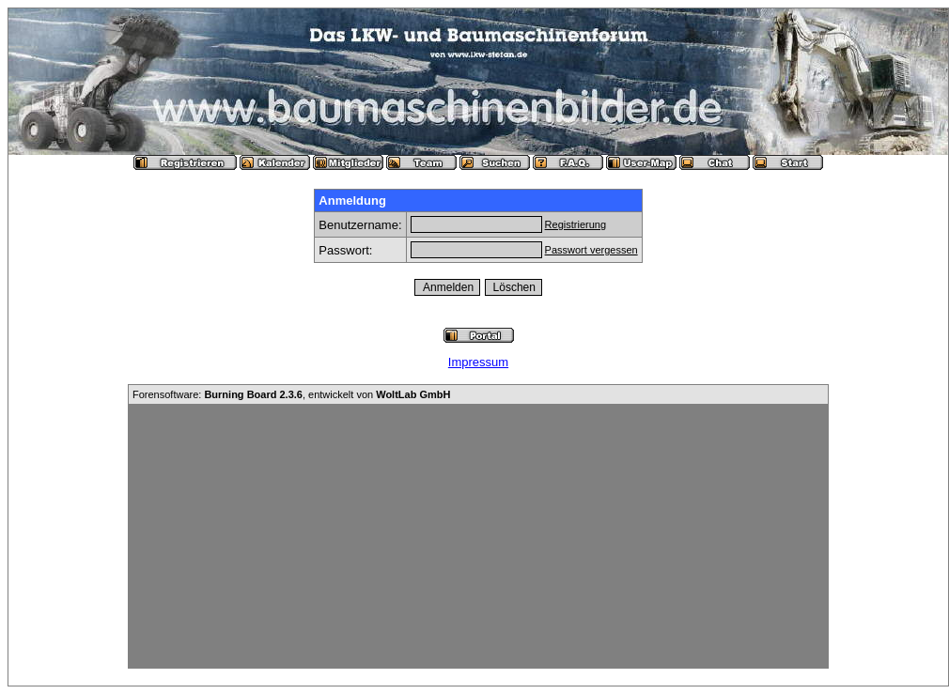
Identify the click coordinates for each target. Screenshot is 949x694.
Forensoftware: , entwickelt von (291, 394)
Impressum (478, 362)
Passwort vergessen (591, 249)
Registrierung (575, 224)
